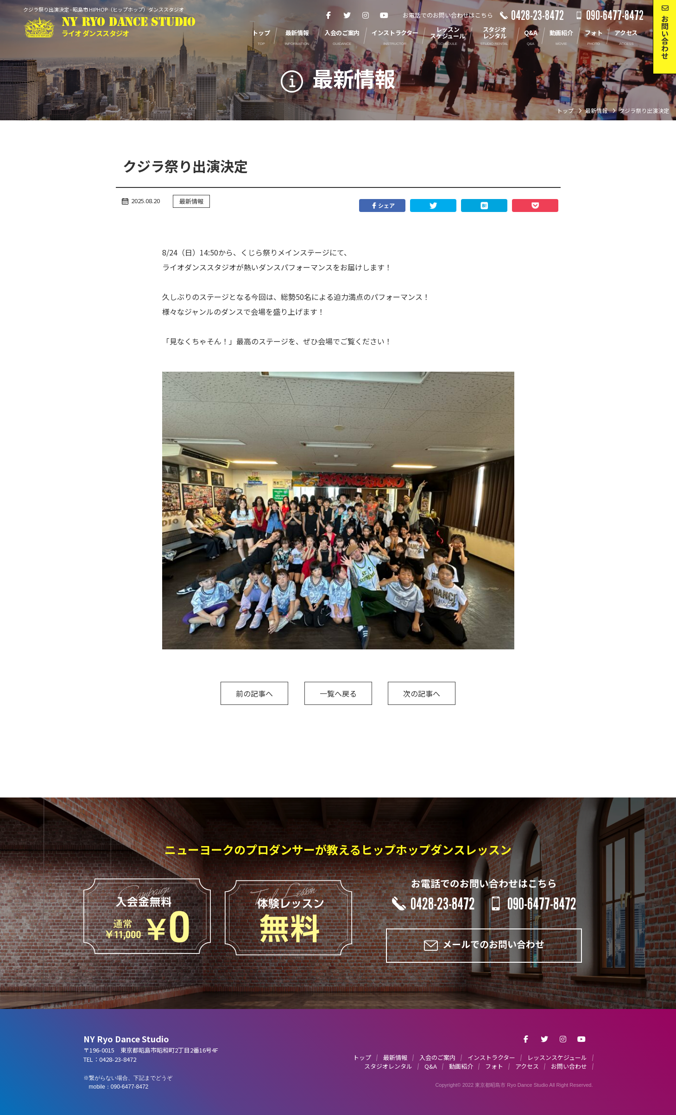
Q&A (430, 1066)
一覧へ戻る (338, 693)
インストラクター (491, 1057)
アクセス (527, 1066)
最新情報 (191, 201)
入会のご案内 (437, 1057)
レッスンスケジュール (557, 1057)
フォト (494, 1066)
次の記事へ (421, 693)
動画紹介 (461, 1066)
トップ (362, 1057)
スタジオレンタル (388, 1066)
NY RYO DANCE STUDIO (129, 27)
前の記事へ (254, 693)
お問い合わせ (569, 1066)
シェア (382, 205)
